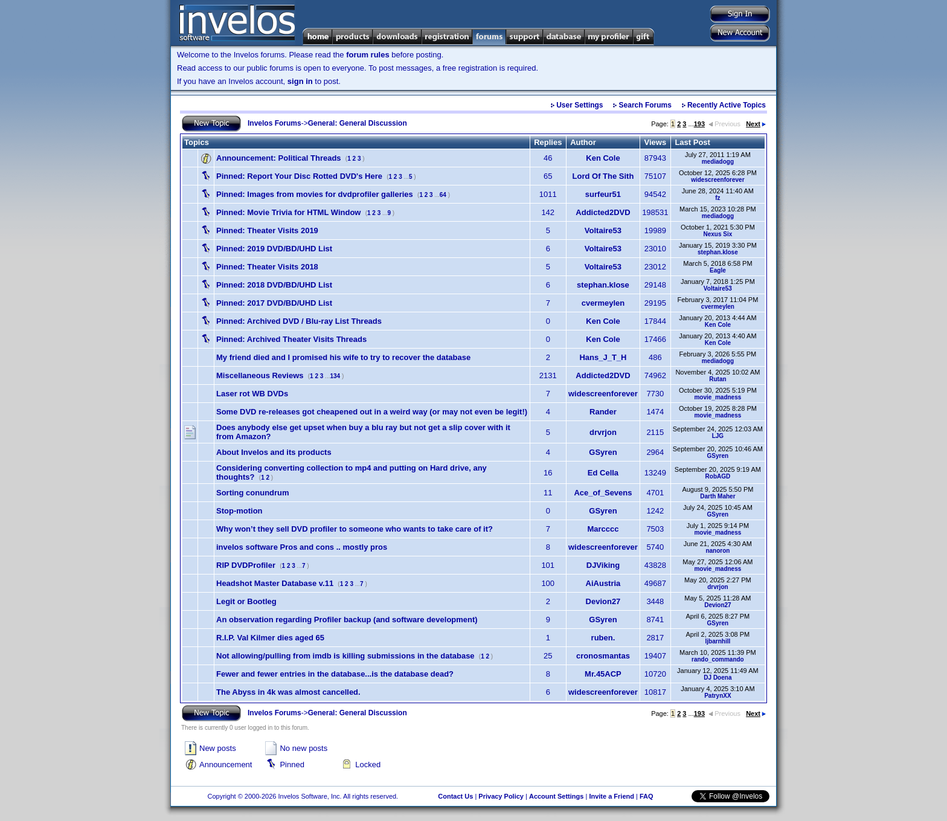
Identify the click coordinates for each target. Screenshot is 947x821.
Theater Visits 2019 (267, 230)
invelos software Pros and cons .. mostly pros (301, 547)
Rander (603, 411)
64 (443, 195)
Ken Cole (603, 158)
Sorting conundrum (252, 492)
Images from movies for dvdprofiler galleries (314, 194)
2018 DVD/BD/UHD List (274, 284)
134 (335, 376)
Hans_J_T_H (602, 357)
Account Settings (556, 796)
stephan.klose (718, 252)
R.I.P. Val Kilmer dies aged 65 (270, 637)
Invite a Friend (611, 796)
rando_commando (718, 659)
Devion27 (603, 601)
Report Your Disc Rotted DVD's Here (299, 176)
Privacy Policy (501, 796)
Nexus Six (717, 234)
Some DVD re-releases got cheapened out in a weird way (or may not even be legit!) (371, 411)
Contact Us (455, 796)
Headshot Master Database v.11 (274, 583)
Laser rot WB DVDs (252, 393)
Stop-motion (239, 510)
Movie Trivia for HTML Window (288, 212)
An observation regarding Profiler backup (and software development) (347, 619)
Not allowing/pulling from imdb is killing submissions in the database (345, 655)
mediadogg (718, 161)
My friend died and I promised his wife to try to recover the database (343, 357)
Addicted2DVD (603, 212)
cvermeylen (603, 302)
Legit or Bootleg (246, 601)
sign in (300, 81)
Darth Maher (717, 496)
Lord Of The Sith (603, 176)
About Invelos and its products (274, 452)
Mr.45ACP (603, 673)
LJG (718, 436)
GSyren (603, 452)
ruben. (603, 637)
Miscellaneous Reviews (260, 375)
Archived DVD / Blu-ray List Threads (299, 321)
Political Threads (278, 158)
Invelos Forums (274, 123)
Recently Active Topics (726, 105)
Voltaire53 (603, 230)
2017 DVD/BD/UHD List (274, 302)
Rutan (717, 379)
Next (756, 123)
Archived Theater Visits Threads (291, 339)
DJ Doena (717, 677)
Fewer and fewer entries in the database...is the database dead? (335, 673)
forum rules (368, 54)
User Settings (579, 105)
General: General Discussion (357, 123)
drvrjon (603, 432)
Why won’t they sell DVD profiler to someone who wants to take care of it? (354, 528)
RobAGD (718, 476)
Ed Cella (603, 472)
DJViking (603, 565)
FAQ (646, 796)
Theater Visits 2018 (267, 266)
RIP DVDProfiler (245, 565)
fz (717, 198)
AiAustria (603, 583)
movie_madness (717, 397)
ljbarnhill (718, 641)
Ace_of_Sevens (603, 492)
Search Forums (645, 105)
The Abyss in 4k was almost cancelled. (288, 692)
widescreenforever (717, 179)
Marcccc (602, 528)
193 (699, 123)
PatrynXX (717, 695)
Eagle (718, 270)
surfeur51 (603, 194)
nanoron (717, 550)
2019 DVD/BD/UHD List (274, 248)
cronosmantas (603, 655)
